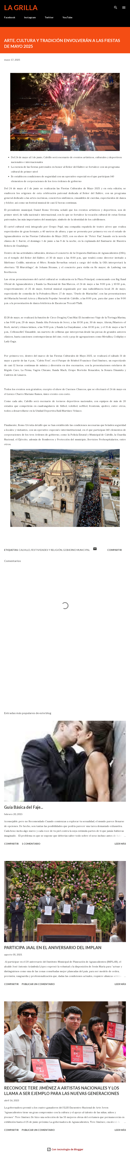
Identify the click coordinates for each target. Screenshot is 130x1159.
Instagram (30, 17)
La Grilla (20, 7)
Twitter (49, 17)
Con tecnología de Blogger (65, 1149)
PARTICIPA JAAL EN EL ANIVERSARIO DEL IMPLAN (52, 947)
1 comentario (31, 843)
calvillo (24, 549)
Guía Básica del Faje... (23, 807)
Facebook (9, 17)
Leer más (120, 843)
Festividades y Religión (46, 549)
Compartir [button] (114, 549)
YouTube (67, 17)
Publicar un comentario (38, 984)
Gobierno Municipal (76, 549)
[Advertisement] (65, 676)
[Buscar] (116, 6)
